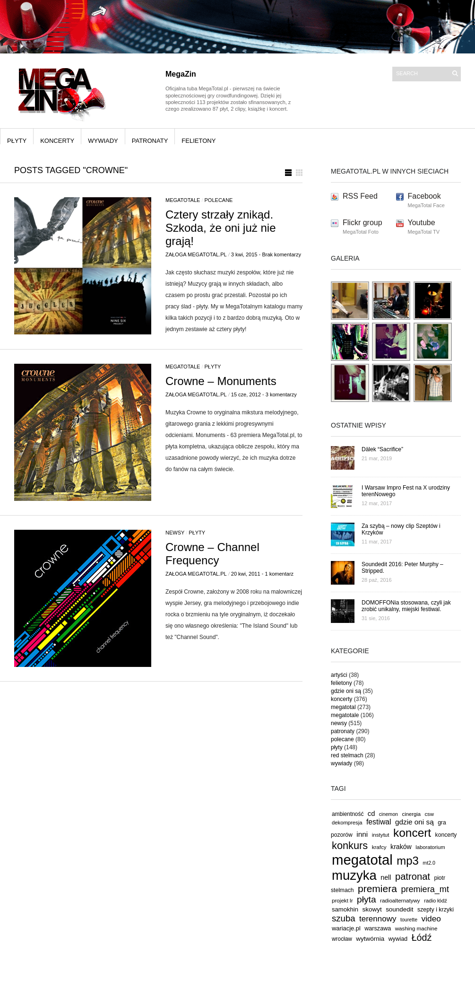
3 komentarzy (281, 394)
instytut (380, 835)
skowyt (372, 909)
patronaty (150, 140)
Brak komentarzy (281, 254)
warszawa (377, 928)
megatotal (343, 707)
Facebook (424, 196)
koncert (412, 832)
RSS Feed (360, 196)
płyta (366, 899)
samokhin (345, 909)
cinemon (388, 814)
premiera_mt (425, 889)
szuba (343, 918)
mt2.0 (429, 863)
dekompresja (347, 822)
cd (371, 813)
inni (362, 834)
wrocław (342, 939)
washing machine (416, 928)
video (431, 918)
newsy (174, 532)
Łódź (422, 937)
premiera (377, 888)
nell (385, 877)
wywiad (398, 939)
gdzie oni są (346, 691)
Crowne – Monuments (220, 381)
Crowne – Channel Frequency (212, 554)
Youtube (421, 223)
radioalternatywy (400, 900)
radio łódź (435, 900)
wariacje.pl (346, 928)
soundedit (399, 909)
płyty (16, 140)
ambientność (347, 814)
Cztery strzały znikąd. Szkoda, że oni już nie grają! (220, 227)
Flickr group (362, 223)
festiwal (378, 822)
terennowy (377, 918)
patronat (412, 876)
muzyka (354, 875)
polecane (219, 200)
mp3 (408, 860)
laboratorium (430, 847)
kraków (401, 846)
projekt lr (342, 900)
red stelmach (347, 755)
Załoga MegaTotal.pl (196, 254)
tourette (408, 919)
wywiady (103, 140)
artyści (339, 675)
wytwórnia (370, 938)
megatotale (182, 200)
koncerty (57, 140)
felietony (198, 140)
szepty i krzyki (435, 909)
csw (428, 814)
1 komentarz (279, 574)
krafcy (379, 847)
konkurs (350, 845)
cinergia (411, 814)
